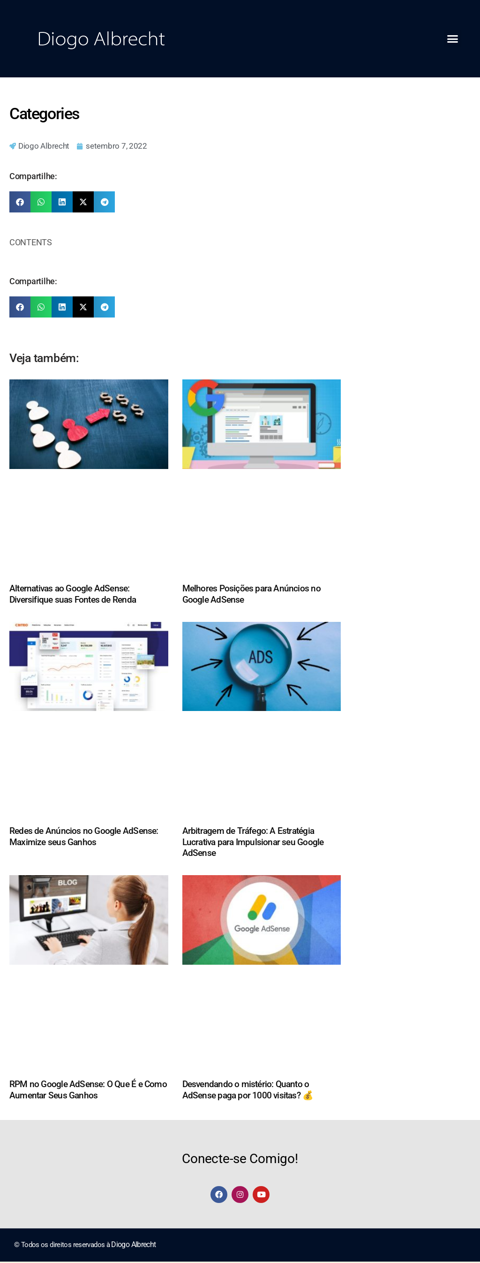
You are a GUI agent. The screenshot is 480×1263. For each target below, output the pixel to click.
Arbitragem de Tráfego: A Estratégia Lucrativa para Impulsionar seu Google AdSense (253, 842)
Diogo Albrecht (132, 1246)
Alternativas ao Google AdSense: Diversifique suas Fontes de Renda (72, 595)
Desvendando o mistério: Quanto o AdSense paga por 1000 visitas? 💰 (248, 1091)
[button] (452, 39)
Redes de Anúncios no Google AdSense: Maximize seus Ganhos (83, 837)
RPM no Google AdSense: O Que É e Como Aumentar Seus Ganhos (88, 1091)
